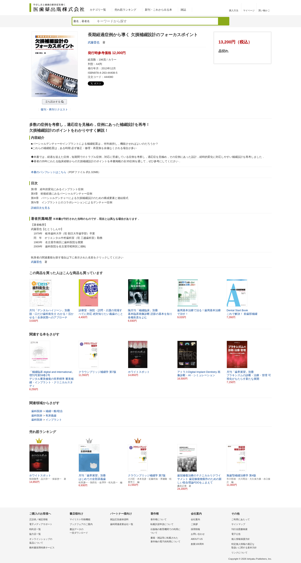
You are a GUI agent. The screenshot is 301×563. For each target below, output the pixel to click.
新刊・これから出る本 (158, 9)
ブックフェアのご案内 (81, 524)
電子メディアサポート (40, 524)
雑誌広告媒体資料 (119, 519)
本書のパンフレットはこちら (48, 172)
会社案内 (195, 519)
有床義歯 (51, 415)
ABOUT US (197, 539)
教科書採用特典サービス (42, 547)
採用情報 (195, 529)
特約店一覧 (35, 529)
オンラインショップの (48, 541)
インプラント (54, 419)
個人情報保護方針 (240, 539)
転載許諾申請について (161, 524)
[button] (269, 299)
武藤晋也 (93, 42)
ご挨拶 (194, 524)
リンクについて (239, 552)
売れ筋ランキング (125, 9)
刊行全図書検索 (239, 529)
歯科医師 (36, 411)
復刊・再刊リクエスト (54, 109)
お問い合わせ (198, 534)
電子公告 (236, 534)
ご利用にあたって (240, 519)
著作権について (158, 519)
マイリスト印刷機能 (80, 519)
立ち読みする (52, 101)
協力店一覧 (35, 534)
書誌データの (89, 531)
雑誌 (183, 9)
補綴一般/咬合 (54, 411)
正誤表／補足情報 (38, 519)
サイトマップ (238, 524)
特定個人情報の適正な (250, 546)
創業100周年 (197, 544)
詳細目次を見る (40, 207)
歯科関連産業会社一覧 (121, 524)
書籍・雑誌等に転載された (169, 539)
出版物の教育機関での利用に (169, 531)
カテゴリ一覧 (98, 9)
